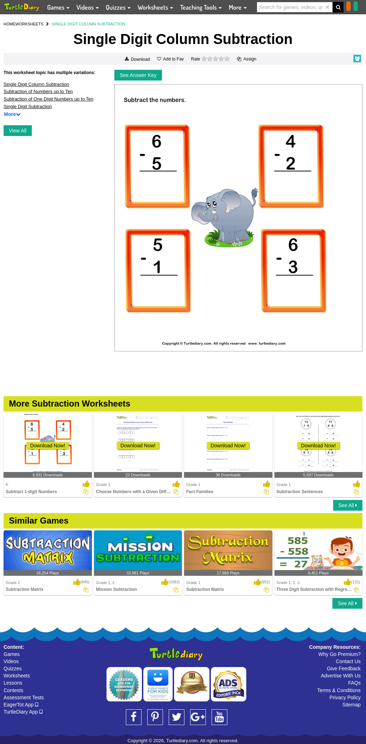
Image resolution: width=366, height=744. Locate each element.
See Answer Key (138, 75)
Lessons (13, 683)
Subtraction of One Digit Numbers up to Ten (48, 99)
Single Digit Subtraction (28, 106)
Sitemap (351, 704)
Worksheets (17, 676)
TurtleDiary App (23, 712)
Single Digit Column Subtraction (36, 84)
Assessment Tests (24, 697)
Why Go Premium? (339, 654)
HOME (9, 24)
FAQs (354, 683)
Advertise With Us (341, 676)
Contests (13, 690)
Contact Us (348, 661)
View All (17, 130)
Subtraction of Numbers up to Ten (38, 91)
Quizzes (13, 668)
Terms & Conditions (339, 690)
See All (347, 505)
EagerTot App (21, 704)
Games (12, 654)
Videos (11, 661)
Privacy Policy (345, 697)
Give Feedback (344, 668)
